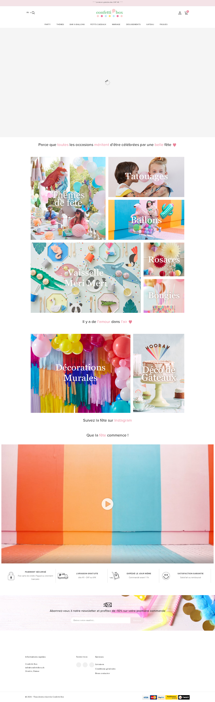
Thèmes (61, 24)
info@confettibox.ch (34, 667)
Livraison (99, 664)
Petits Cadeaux (99, 24)
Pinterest (85, 664)
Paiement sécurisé (35, 572)
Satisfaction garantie (190, 573)
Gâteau (151, 24)
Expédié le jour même (139, 573)
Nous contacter (102, 673)
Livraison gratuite (87, 573)
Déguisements (134, 24)
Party (48, 24)
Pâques (164, 24)
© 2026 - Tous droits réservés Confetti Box (44, 697)
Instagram (91, 664)
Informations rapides (35, 657)
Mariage (117, 24)
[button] (107, 504)
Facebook (78, 664)
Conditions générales (105, 669)
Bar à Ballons (78, 24)
